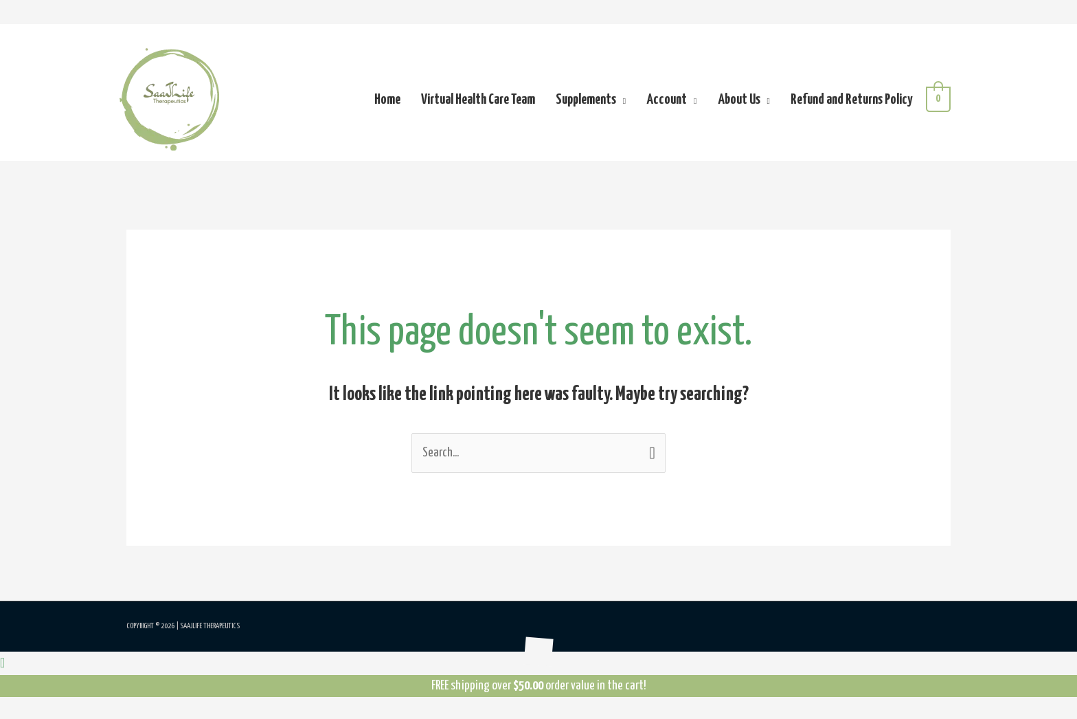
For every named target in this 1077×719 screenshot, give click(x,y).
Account (666, 100)
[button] (2, 663)
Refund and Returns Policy (851, 100)
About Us (739, 100)
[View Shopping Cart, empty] (938, 99)
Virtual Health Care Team (478, 100)
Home (387, 100)
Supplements (586, 100)
